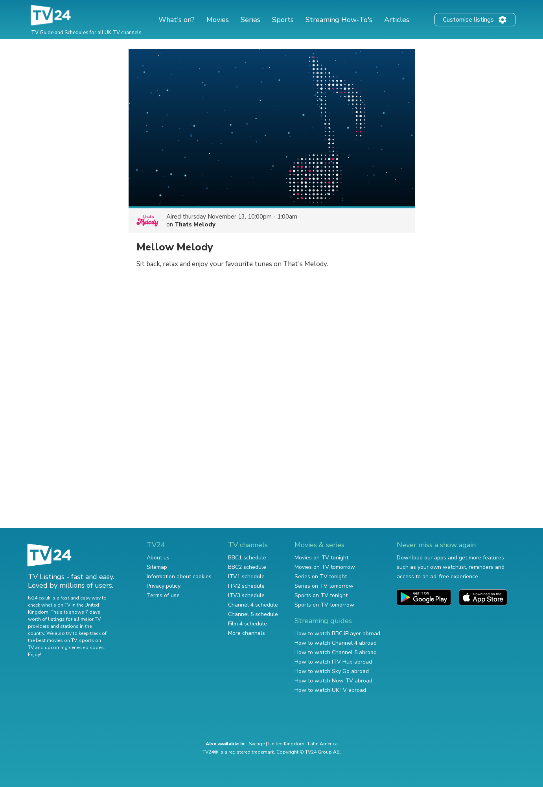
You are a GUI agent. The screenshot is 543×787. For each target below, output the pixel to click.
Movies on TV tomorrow (325, 567)
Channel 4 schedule (253, 605)
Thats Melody (195, 224)
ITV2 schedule (246, 586)
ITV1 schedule (246, 576)
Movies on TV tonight (321, 557)
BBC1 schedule (247, 557)
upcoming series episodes (74, 647)
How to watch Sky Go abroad (332, 671)
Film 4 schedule (247, 623)
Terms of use (163, 595)
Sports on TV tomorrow (324, 605)
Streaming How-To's (339, 19)
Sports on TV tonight (321, 595)
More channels (246, 633)
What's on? (176, 19)
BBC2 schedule (247, 567)
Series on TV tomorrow (324, 586)
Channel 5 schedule (253, 614)
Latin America (323, 744)
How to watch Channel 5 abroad (336, 652)
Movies (217, 19)
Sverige (257, 744)
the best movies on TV (52, 640)
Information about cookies (179, 576)
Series (250, 19)
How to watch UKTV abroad (330, 690)
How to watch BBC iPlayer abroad (337, 633)
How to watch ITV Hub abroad (333, 662)
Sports (283, 19)
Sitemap (157, 567)
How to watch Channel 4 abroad (336, 643)
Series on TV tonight (321, 576)
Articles (396, 19)
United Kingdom (286, 744)
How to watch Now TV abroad (333, 680)
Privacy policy (163, 586)
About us (158, 557)
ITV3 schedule (246, 595)
